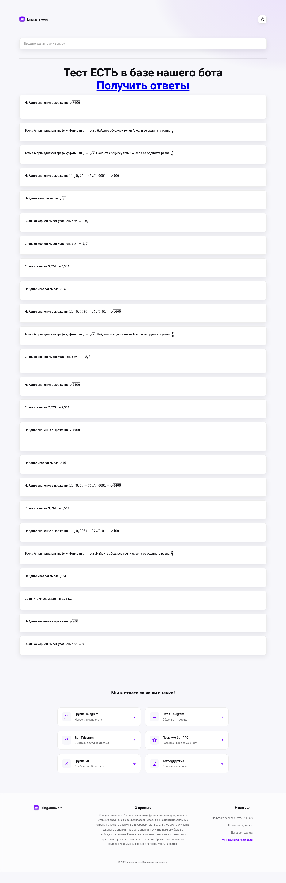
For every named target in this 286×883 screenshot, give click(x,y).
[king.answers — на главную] (33, 19)
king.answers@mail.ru (237, 851)
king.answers (47, 819)
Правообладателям (240, 836)
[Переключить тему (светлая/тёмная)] (262, 19)
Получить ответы (143, 85)
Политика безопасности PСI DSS (232, 829)
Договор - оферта (242, 843)
